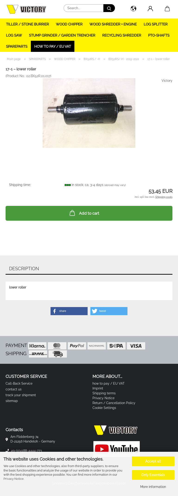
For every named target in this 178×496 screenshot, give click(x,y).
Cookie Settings (104, 408)
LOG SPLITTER (156, 24)
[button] (133, 9)
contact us (14, 389)
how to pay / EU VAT (52, 46)
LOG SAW (14, 35)
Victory (167, 80)
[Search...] (109, 8)
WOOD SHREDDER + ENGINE (113, 24)
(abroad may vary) (115, 185)
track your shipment (21, 395)
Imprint (97, 388)
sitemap (12, 401)
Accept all (153, 461)
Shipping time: (20, 185)
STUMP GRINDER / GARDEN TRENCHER (62, 35)
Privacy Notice (13, 478)
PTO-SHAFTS (158, 35)
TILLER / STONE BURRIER (27, 24)
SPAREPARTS (16, 46)
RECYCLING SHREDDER (121, 35)
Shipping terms (104, 393)
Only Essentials (153, 475)
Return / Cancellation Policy (113, 403)
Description (24, 268)
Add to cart (84, 213)
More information (153, 487)
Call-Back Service (19, 383)
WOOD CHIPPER (69, 24)
